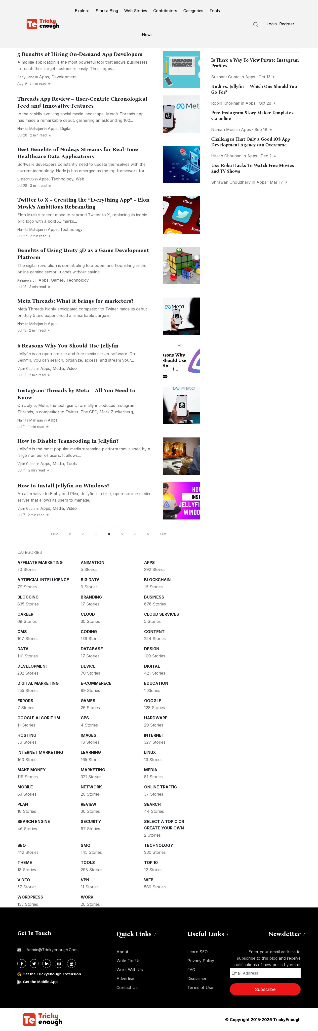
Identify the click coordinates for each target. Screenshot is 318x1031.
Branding (91, 597)
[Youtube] (71, 963)
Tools (214, 10)
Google (152, 700)
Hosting (26, 735)
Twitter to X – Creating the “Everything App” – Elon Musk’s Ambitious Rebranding (83, 203)
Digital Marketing (38, 683)
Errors (25, 700)
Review (88, 804)
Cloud (88, 614)
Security (91, 821)
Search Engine (33, 821)
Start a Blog (107, 10)
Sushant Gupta (225, 76)
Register (286, 23)
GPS (85, 717)
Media (58, 368)
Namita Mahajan (30, 129)
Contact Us (127, 987)
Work (87, 897)
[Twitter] (34, 963)
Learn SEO (197, 951)
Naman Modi (223, 129)
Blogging (28, 597)
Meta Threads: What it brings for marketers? (75, 301)
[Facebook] (21, 963)
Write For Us (128, 960)
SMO (85, 845)
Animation (92, 562)
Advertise (125, 978)
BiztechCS (25, 179)
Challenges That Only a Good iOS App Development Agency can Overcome (250, 142)
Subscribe (265, 989)
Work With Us (130, 969)
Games (57, 280)
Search (152, 804)
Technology (62, 178)
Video (71, 368)
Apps (44, 76)
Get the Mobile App (41, 982)
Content (154, 631)
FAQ (191, 969)
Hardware (155, 717)
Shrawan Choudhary (231, 182)
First (54, 534)
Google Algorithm (38, 717)
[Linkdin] (46, 963)
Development (64, 76)
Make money (31, 769)
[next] (148, 534)
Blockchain (157, 579)
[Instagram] (59, 963)
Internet (154, 735)
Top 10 (151, 862)
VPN (85, 879)
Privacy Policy (200, 960)
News (147, 34)
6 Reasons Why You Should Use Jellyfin (68, 346)
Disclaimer (197, 978)
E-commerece (96, 683)
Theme (24, 862)
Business (154, 597)
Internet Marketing (40, 752)
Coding (89, 631)
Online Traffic (160, 786)
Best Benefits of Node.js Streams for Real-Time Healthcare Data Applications (77, 153)
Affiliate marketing (40, 562)
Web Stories (135, 10)
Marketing (93, 769)
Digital (65, 128)
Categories (193, 10)
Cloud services (161, 614)
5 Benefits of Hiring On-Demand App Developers (79, 54)
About (122, 951)
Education (156, 683)
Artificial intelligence (43, 579)
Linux (150, 752)
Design (151, 648)
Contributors (165, 10)
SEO (21, 845)
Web (80, 178)
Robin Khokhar (225, 103)
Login (272, 23)
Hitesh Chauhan (226, 155)
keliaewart (25, 280)
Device (88, 666)
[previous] (70, 534)
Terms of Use (200, 987)
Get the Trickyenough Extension (52, 974)
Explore (82, 10)
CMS (22, 631)
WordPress (30, 897)
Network (91, 786)
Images (88, 735)
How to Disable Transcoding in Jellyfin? (68, 441)
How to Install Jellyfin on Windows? (63, 485)
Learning (91, 752)
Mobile (25, 786)
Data (23, 648)
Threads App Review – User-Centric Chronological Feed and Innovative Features (82, 102)
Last (163, 534)
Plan (22, 804)
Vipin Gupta (26, 369)
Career (25, 614)
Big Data (90, 579)
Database (92, 648)
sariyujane (25, 77)
